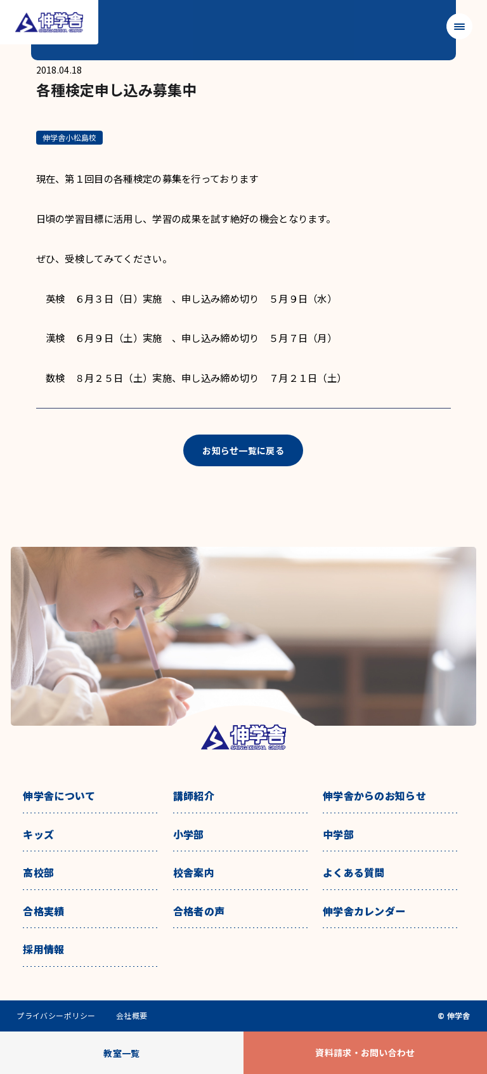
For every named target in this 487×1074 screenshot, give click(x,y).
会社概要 (132, 1015)
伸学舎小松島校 (69, 137)
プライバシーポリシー (56, 1015)
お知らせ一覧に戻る (243, 450)
